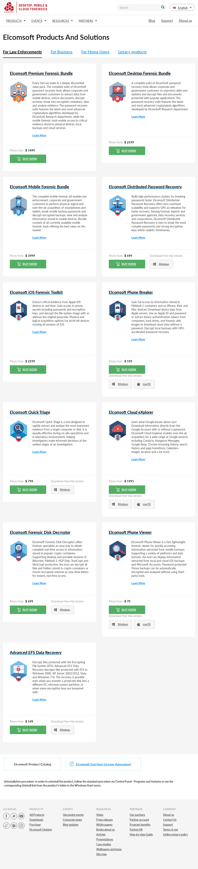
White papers (104, 824)
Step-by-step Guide (141, 834)
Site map (101, 854)
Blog (151, 21)
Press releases (104, 819)
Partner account (139, 819)
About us (185, 21)
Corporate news (72, 819)
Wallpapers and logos (109, 849)
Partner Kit (136, 829)
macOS (144, 384)
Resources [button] (62, 20)
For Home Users (95, 51)
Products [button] (16, 20)
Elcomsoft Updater (40, 829)
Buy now (27, 159)
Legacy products (132, 51)
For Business (61, 51)
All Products (36, 814)
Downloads (36, 819)
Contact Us (169, 819)
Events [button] (38, 20)
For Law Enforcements (22, 51)
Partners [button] (88, 20)
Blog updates (70, 824)
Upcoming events (73, 814)
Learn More (39, 135)
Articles (100, 834)
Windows (161, 264)
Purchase (35, 824)
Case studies (103, 844)
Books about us (105, 829)
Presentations (104, 839)
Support (167, 21)
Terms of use (170, 829)
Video (99, 814)
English (182, 7)
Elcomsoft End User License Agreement (103, 764)
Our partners (137, 814)
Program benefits (140, 824)
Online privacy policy (175, 834)
